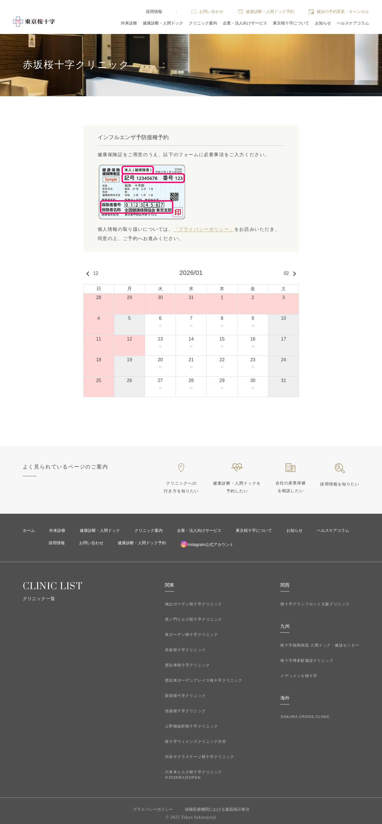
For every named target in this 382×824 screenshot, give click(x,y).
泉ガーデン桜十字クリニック (191, 634)
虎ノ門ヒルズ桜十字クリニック (193, 619)
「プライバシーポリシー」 (204, 229)
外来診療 (129, 23)
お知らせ (323, 23)
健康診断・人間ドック (163, 23)
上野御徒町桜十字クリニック (191, 726)
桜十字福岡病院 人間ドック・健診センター (319, 645)
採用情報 (154, 12)
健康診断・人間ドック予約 (270, 11)
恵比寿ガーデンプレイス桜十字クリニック (203, 680)
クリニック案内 (203, 23)
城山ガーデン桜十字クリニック (193, 604)
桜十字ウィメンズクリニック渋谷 (195, 741)
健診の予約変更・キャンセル (343, 11)
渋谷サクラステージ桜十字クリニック (199, 757)
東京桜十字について (291, 23)
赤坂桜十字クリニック (185, 650)
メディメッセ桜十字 (298, 676)
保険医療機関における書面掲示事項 (217, 809)
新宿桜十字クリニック (185, 695)
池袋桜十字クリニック (185, 711)
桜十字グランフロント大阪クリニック (315, 604)
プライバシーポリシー (153, 809)
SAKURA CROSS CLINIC (305, 717)
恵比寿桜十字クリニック (187, 665)
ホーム (29, 530)
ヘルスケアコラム (353, 23)
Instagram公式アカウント (206, 543)
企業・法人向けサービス (245, 23)
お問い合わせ (211, 12)
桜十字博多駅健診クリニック (306, 660)
